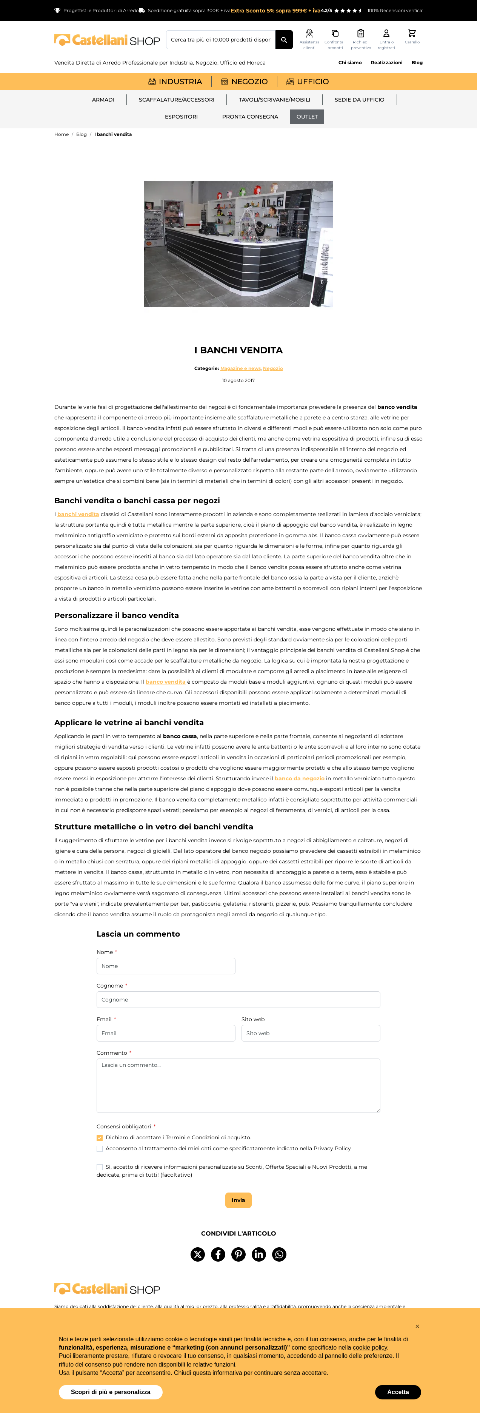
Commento (113, 1052)
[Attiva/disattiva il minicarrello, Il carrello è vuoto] (412, 37)
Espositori (181, 116)
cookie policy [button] (370, 1347)
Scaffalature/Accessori (176, 99)
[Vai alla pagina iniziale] (107, 40)
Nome (105, 952)
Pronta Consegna (250, 116)
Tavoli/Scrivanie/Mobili (274, 99)
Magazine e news (240, 368)
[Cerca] (284, 39)
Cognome (111, 985)
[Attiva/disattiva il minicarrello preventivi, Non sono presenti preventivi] (360, 40)
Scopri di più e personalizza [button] (111, 1392)
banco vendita (166, 681)
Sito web (253, 1019)
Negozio (244, 81)
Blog (417, 62)
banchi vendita (78, 514)
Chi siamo (350, 62)
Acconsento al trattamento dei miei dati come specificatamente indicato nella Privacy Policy (228, 1148)
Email (105, 1019)
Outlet (307, 116)
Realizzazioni (387, 62)
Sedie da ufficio (360, 99)
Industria (175, 81)
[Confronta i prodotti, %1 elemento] (335, 40)
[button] (417, 1326)
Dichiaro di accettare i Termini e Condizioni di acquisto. (178, 1137)
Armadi (103, 99)
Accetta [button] (398, 1392)
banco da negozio (300, 778)
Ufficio (307, 81)
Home (61, 134)
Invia (238, 1201)
